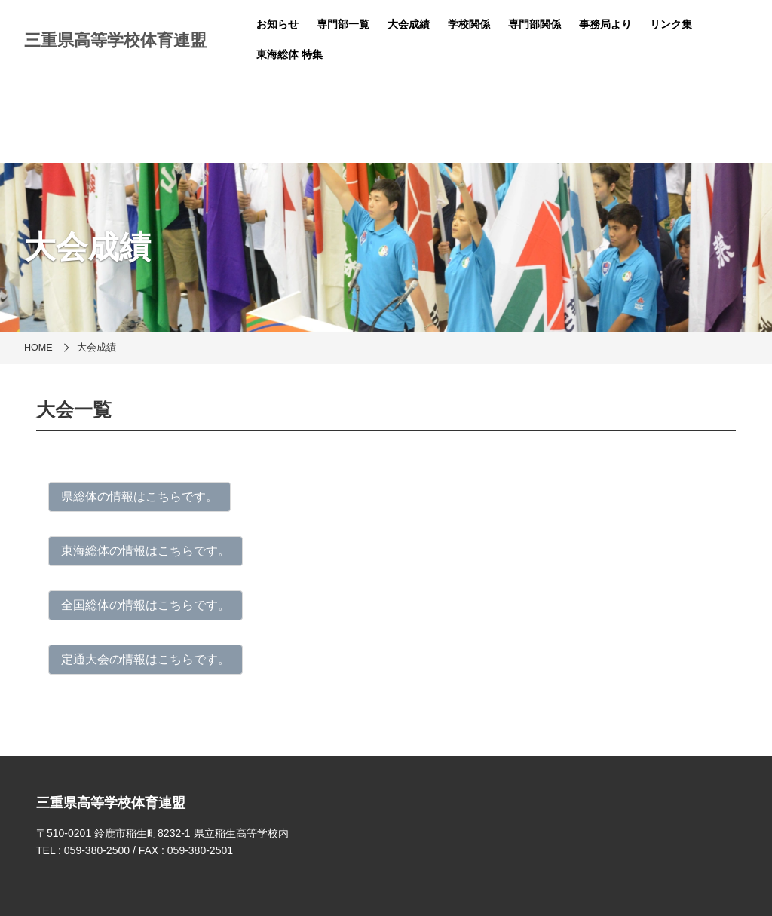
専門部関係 (534, 24)
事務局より (605, 24)
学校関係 (469, 24)
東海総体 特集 (289, 54)
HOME (38, 347)
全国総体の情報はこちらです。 (145, 605)
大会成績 (409, 24)
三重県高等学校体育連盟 (115, 40)
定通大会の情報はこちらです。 (145, 659)
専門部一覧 (343, 24)
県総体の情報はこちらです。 (139, 496)
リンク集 (671, 24)
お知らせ (277, 24)
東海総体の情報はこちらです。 (145, 550)
